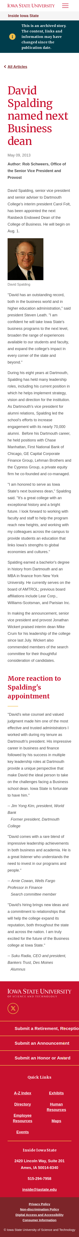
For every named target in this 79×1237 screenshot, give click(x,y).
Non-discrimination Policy (39, 1209)
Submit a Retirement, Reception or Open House (39, 1028)
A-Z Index (22, 1093)
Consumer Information (39, 1220)
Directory (22, 1104)
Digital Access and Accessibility (39, 1215)
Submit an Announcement (39, 1043)
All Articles (17, 67)
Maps (56, 1121)
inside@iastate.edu (39, 1190)
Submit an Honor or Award (39, 1057)
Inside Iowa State (23, 16)
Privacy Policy (39, 1204)
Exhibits (56, 1093)
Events (22, 1132)
